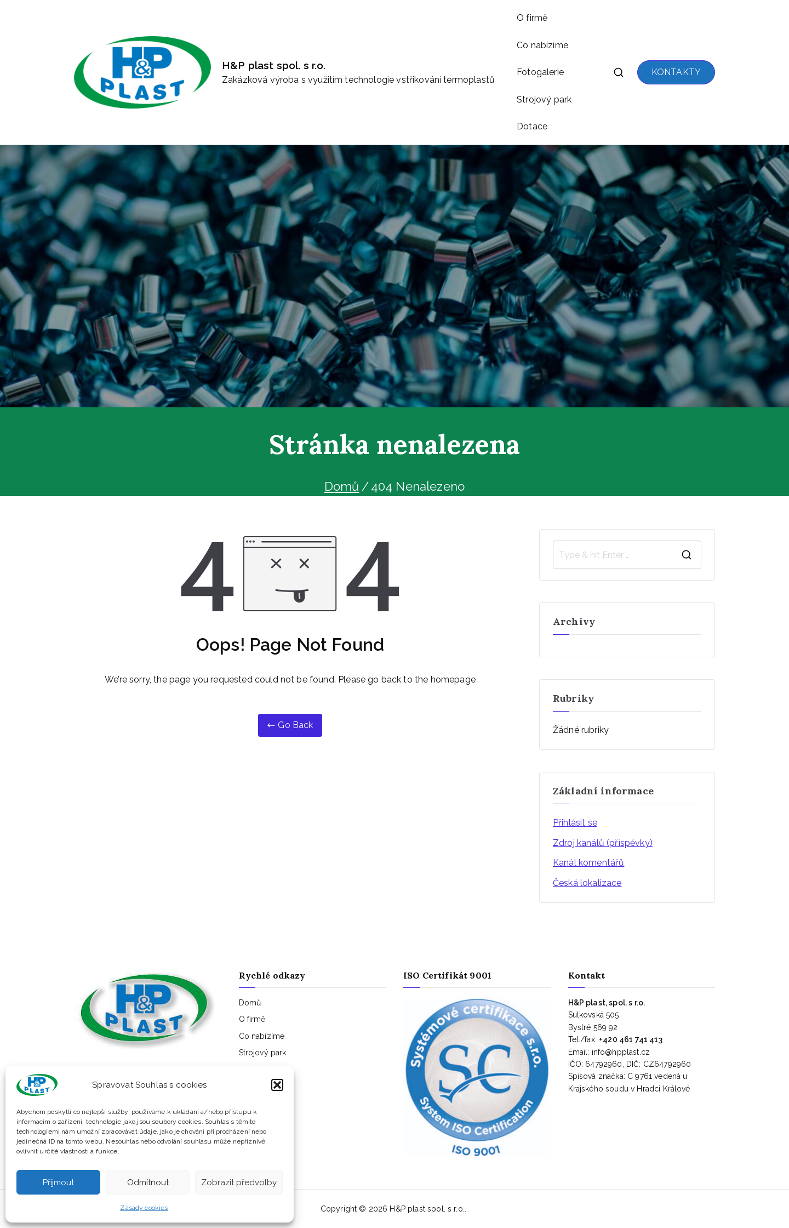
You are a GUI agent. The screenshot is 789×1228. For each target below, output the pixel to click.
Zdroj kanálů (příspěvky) (603, 843)
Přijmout (58, 1182)
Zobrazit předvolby (239, 1182)
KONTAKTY (676, 72)
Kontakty (254, 1086)
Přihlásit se (575, 822)
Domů (250, 1002)
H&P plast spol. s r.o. (274, 65)
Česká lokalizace (587, 883)
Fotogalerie (540, 72)
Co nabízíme (542, 45)
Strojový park (544, 99)
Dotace (532, 126)
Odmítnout (148, 1182)
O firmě (532, 18)
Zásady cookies (144, 1208)
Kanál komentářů (588, 862)
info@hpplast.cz (621, 1052)
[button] (277, 1084)
